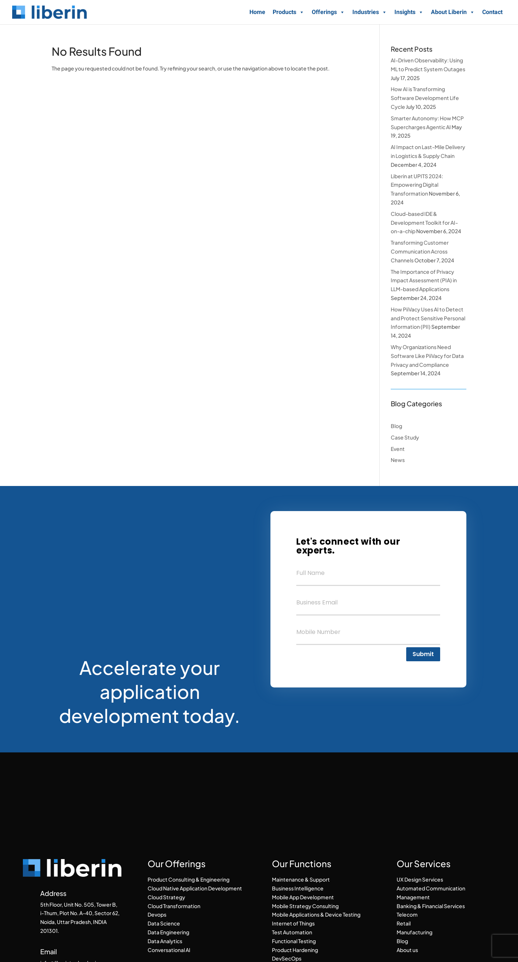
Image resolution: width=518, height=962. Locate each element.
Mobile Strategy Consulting (305, 906)
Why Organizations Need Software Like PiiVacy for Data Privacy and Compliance (427, 356)
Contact (492, 12)
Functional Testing (294, 941)
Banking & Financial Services (431, 906)
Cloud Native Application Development (195, 888)
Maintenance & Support (301, 879)
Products (288, 12)
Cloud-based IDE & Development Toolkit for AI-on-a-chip (424, 222)
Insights (409, 12)
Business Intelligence (298, 888)
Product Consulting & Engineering (188, 879)
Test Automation (292, 932)
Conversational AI (169, 950)
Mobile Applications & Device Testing (316, 914)
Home (257, 12)
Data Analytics (165, 941)
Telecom (407, 914)
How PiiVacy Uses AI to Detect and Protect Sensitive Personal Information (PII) (428, 318)
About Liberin (453, 12)
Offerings (328, 12)
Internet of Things (293, 923)
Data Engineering (168, 932)
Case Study (405, 437)
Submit (423, 654)
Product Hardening (295, 950)
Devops (157, 914)
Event (398, 448)
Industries (369, 12)
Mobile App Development (303, 897)
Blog (396, 426)
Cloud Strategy (166, 897)
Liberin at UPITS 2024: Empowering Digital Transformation (417, 185)
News (398, 459)
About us (407, 950)
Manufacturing (414, 932)
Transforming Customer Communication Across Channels (420, 251)
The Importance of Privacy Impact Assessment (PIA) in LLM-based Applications (424, 280)
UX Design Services (420, 879)
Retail (404, 923)
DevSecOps (286, 958)
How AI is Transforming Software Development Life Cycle (425, 98)
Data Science (164, 923)
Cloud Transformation (174, 906)
